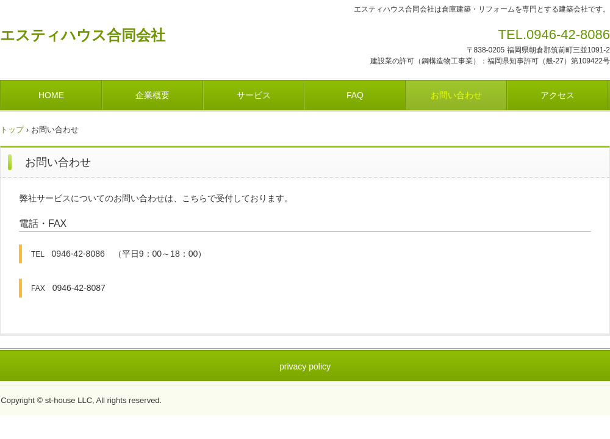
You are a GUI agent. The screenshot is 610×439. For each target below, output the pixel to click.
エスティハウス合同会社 (82, 35)
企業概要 (152, 95)
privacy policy (305, 366)
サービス (254, 95)
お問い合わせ (456, 95)
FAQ (355, 95)
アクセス (557, 95)
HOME (51, 95)
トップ (12, 129)
